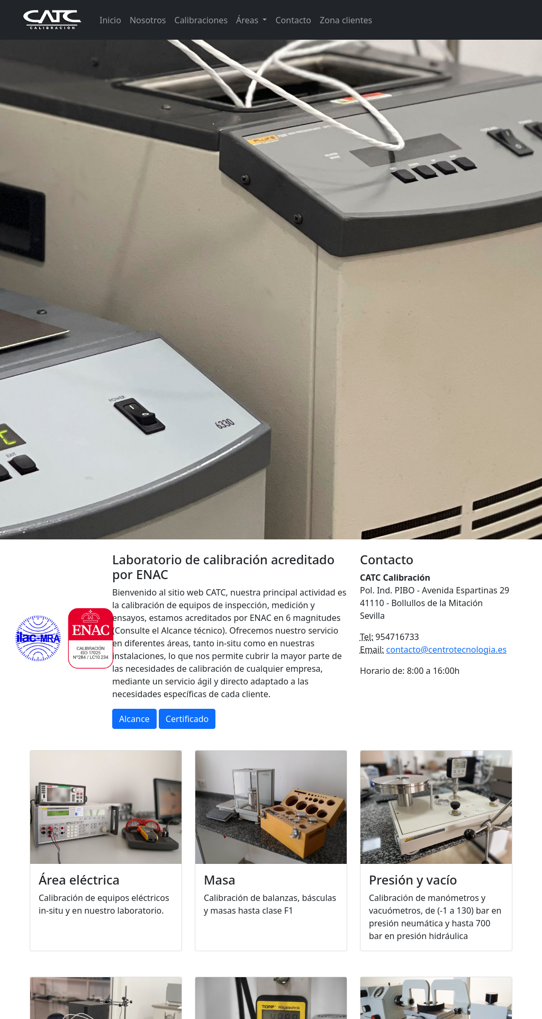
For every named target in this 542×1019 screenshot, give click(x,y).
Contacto (293, 20)
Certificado (187, 719)
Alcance (134, 719)
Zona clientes (346, 20)
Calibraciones (201, 20)
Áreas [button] (248, 20)
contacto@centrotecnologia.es (446, 649)
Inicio (110, 20)
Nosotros (148, 20)
